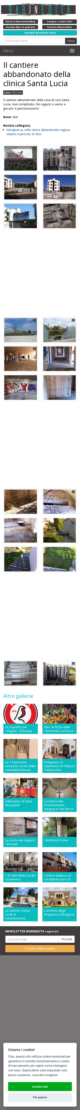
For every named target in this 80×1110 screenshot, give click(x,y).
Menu (8, 50)
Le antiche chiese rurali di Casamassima (17, 914)
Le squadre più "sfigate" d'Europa (18, 729)
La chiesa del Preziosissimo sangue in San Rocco (59, 805)
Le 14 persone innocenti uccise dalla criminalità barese (20, 766)
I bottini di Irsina (56, 840)
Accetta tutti (40, 1086)
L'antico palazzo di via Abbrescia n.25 (57, 877)
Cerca (70, 41)
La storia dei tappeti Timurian (20, 842)
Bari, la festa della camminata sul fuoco (59, 729)
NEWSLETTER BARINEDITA (32, 931)
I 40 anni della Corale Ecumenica (20, 877)
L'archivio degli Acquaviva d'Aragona (59, 912)
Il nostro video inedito (40, 948)
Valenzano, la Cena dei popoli (18, 803)
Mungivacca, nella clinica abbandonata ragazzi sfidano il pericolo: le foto (38, 132)
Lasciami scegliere (45, 1075)
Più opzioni (40, 1097)
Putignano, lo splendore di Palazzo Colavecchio (59, 766)
